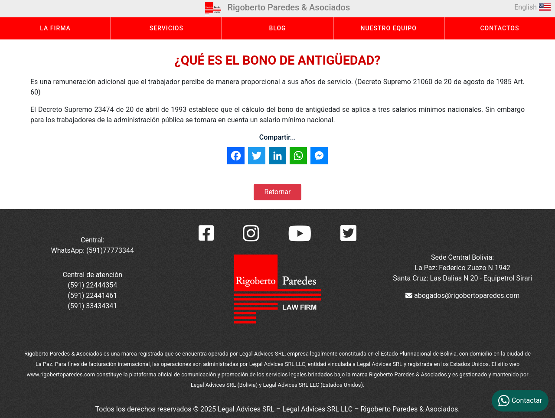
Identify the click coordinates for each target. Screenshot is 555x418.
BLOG (277, 28)
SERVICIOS (166, 28)
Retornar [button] (277, 192)
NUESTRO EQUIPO (389, 28)
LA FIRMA (55, 28)
